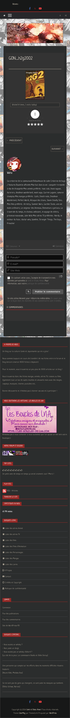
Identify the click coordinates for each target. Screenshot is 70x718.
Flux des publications (10, 614)
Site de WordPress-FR (11, 626)
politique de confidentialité (38, 283)
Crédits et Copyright (13, 583)
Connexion (58, 246)
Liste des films (10, 540)
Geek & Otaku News (35, 281)
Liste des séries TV (12, 534)
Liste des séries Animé (14, 528)
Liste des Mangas (12, 558)
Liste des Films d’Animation (15, 546)
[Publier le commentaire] (47, 291)
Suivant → (57, 148)
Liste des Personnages (14, 552)
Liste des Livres (11, 564)
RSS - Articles (10, 491)
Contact (8, 577)
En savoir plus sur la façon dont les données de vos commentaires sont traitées (34, 299)
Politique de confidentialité (15, 589)
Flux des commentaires (11, 620)
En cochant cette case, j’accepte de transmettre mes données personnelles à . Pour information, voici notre (31, 281)
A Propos (8, 570)
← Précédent (14, 140)
